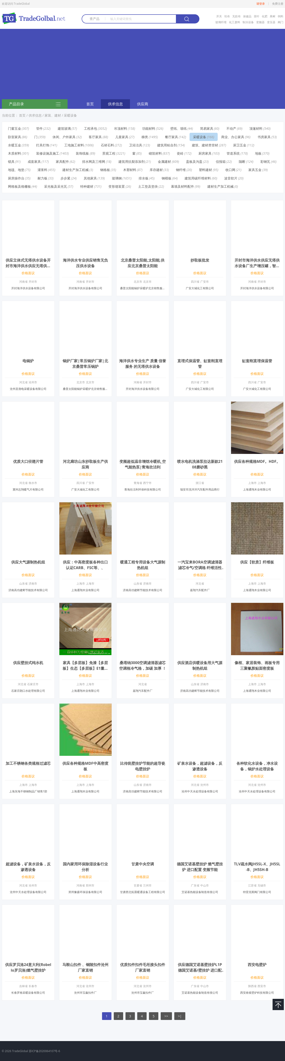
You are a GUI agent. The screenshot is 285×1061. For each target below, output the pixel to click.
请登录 (260, 3)
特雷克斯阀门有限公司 (257, 892)
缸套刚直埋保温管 (257, 360)
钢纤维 (181, 169)
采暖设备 (70, 115)
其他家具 (90, 178)
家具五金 (255, 169)
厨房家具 (205, 153)
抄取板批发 (199, 260)
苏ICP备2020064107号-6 (44, 1051)
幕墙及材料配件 (182, 186)
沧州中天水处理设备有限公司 (200, 791)
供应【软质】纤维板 (257, 562)
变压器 (271, 22)
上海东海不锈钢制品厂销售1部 (28, 791)
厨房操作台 (16, 178)
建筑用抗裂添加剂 (131, 161)
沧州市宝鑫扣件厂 (85, 993)
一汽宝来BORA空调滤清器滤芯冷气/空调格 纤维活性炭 (200, 567)
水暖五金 (14, 145)
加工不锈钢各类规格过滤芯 (28, 763)
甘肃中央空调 (142, 864)
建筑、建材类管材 (205, 145)
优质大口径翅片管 (28, 461)
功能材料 (148, 128)
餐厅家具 (171, 137)
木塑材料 (129, 169)
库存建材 (156, 169)
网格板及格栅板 (19, 186)
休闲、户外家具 (64, 137)
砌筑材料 (155, 153)
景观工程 (108, 153)
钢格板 (105, 169)
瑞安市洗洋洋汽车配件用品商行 (200, 489)
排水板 (143, 178)
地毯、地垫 (16, 169)
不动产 (231, 128)
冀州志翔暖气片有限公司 (28, 489)
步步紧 (65, 178)
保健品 (247, 16)
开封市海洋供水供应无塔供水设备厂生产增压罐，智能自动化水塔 (257, 266)
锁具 (11, 161)
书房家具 (264, 137)
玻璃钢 (117, 178)
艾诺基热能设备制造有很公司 (200, 892)
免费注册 (277, 3)
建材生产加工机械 (75, 169)
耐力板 (42, 178)
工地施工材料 (74, 145)
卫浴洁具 (135, 145)
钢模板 (166, 178)
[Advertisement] (142, 64)
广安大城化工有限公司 (200, 288)
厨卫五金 (239, 145)
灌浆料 (42, 169)
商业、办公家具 (232, 137)
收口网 (230, 169)
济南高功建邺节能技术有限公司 (28, 590)
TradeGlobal (20, 1051)
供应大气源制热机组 (28, 562)
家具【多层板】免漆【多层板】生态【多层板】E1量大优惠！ (85, 668)
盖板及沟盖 (194, 161)
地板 (258, 153)
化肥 (264, 16)
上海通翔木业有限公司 (257, 489)
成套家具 (34, 161)
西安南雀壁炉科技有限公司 (257, 993)
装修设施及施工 (47, 153)
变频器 (260, 22)
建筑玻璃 (64, 128)
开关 (219, 16)
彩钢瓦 (265, 161)
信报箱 (221, 161)
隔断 (242, 161)
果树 (272, 16)
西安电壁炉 (257, 964)
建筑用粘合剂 (167, 145)
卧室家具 (14, 137)
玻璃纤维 (221, 22)
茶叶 (256, 16)
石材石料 (107, 145)
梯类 (144, 137)
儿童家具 (121, 137)
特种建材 (86, 186)
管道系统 (233, 153)
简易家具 (206, 128)
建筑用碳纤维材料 (198, 178)
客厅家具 (95, 137)
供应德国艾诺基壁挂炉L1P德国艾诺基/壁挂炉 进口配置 (200, 970)
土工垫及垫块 (148, 186)
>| (180, 1016)
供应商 (142, 103)
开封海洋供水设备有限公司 (28, 288)
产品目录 (35, 104)
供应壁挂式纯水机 (28, 662)
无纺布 (236, 16)
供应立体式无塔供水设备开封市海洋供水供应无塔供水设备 (28, 266)
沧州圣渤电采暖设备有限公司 (28, 389)
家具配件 (62, 161)
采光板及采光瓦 (55, 186)
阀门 (280, 22)
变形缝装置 (116, 186)
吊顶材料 (120, 128)
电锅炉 (28, 360)
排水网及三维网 (93, 161)
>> (166, 1016)
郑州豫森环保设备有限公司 (85, 892)
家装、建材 (53, 115)
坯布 (227, 16)
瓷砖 (180, 153)
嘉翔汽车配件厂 (200, 590)
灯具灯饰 (42, 145)
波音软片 (230, 178)
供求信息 (115, 103)
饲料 (280, 16)
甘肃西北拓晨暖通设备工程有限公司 (142, 892)
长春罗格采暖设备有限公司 (28, 993)
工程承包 (90, 128)
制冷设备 (248, 22)
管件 (39, 128)
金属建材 (164, 161)
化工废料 (234, 22)
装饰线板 (82, 153)
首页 (90, 103)
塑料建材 (205, 169)
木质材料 (14, 153)
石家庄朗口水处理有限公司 (28, 691)
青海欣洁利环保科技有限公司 (142, 489)
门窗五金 (14, 128)
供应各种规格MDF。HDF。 (257, 461)
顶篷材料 (255, 128)
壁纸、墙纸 (178, 128)
